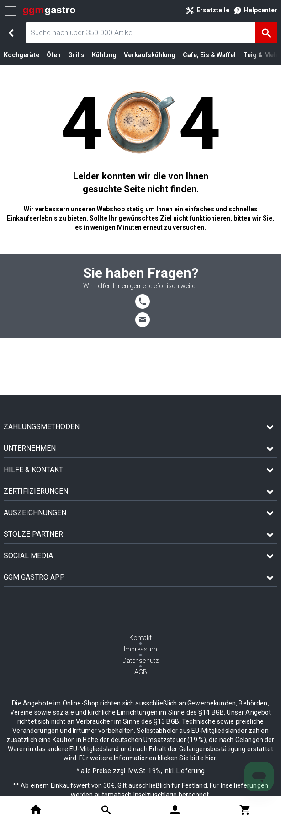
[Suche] (266, 32)
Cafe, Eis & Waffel (209, 55)
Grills (76, 55)
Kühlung (104, 55)
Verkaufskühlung (149, 55)
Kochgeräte (21, 55)
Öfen (54, 55)
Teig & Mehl (261, 55)
